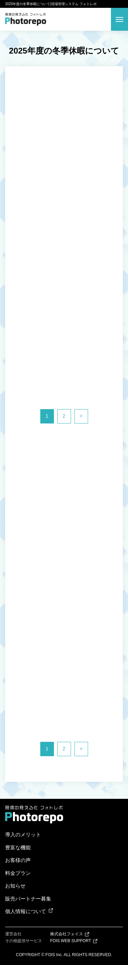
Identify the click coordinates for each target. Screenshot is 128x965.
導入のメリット (23, 834)
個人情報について (25, 911)
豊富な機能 (18, 847)
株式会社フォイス (66, 934)
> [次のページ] (81, 416)
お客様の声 (18, 860)
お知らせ (15, 886)
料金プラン (18, 873)
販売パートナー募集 (28, 899)
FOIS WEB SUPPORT (70, 940)
